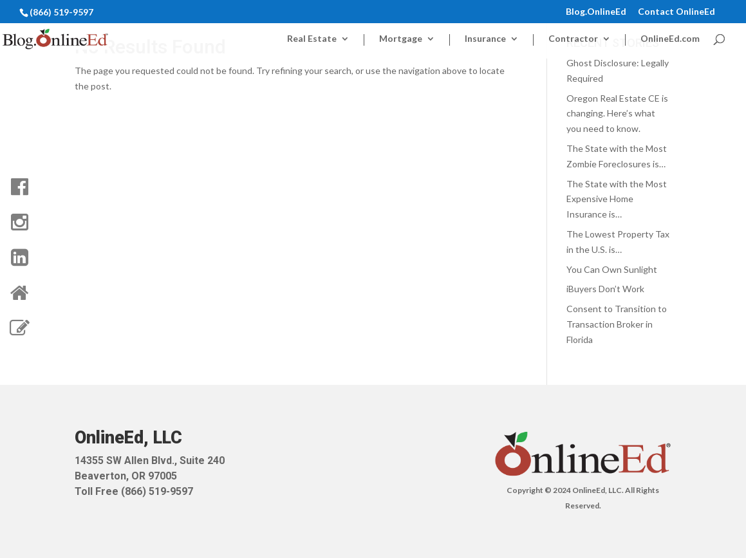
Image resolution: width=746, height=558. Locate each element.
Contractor (573, 39)
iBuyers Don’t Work (605, 288)
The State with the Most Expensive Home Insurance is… (616, 199)
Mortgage (400, 39)
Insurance (485, 39)
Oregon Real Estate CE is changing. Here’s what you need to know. (617, 114)
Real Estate (312, 39)
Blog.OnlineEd (596, 12)
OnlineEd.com (670, 39)
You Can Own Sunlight (611, 269)
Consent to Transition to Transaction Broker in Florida (616, 324)
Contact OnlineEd (676, 12)
